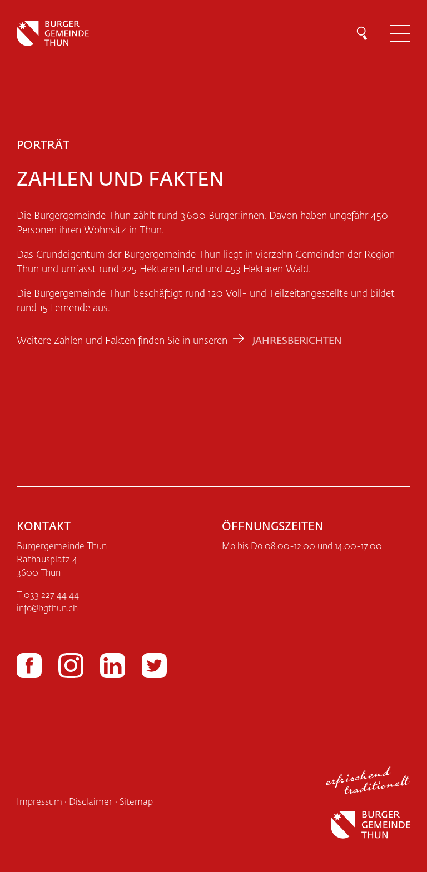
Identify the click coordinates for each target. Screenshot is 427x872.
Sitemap (136, 802)
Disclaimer (90, 802)
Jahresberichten (297, 341)
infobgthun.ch (47, 609)
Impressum (39, 802)
